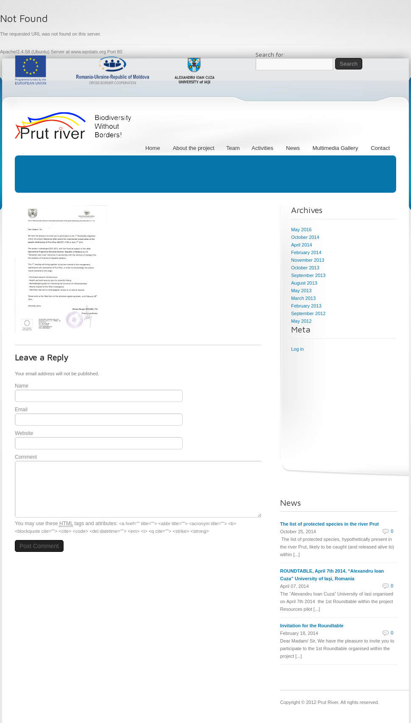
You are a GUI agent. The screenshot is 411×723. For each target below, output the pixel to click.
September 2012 (308, 313)
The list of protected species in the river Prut (329, 523)
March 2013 (303, 298)
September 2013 (308, 275)
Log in (297, 349)
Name (21, 386)
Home (152, 148)
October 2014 (305, 237)
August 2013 (304, 282)
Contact (380, 148)
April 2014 (301, 244)
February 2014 (306, 252)
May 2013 (301, 290)
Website (24, 433)
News (293, 148)
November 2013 (307, 260)
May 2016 (301, 229)
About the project (195, 148)
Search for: (270, 54)
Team (234, 148)
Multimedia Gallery (335, 148)
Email (21, 410)
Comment (26, 457)
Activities (262, 148)
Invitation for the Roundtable (312, 625)
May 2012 (301, 321)
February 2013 (306, 305)
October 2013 (305, 267)
